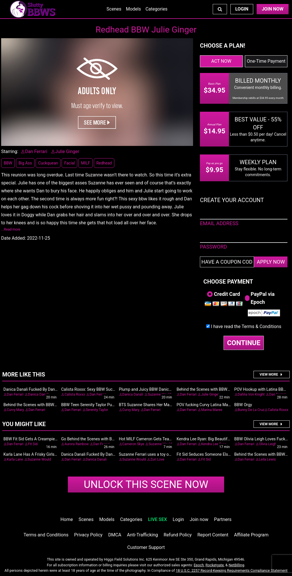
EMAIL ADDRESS (219, 223)
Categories (156, 9)
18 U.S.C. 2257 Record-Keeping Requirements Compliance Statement (231, 570)
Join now (199, 519)
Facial (69, 163)
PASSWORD (213, 247)
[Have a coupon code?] (227, 262)
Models (133, 9)
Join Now (272, 9)
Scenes (114, 9)
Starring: (9, 151)
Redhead (104, 163)
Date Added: (13, 238)
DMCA (114, 535)
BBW (8, 163)
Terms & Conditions (261, 326)
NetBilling (236, 565)
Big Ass (25, 163)
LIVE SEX (157, 519)
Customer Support (146, 547)
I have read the (246, 326)
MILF (85, 163)
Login (241, 9)
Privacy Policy (88, 535)
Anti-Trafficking (142, 535)
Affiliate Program (251, 535)
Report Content (212, 535)
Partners (223, 519)
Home (66, 519)
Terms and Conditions (45, 535)
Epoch (199, 565)
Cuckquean (48, 163)
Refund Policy (178, 535)
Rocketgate (215, 565)
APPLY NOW (271, 262)
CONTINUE (243, 343)
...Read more (10, 229)
